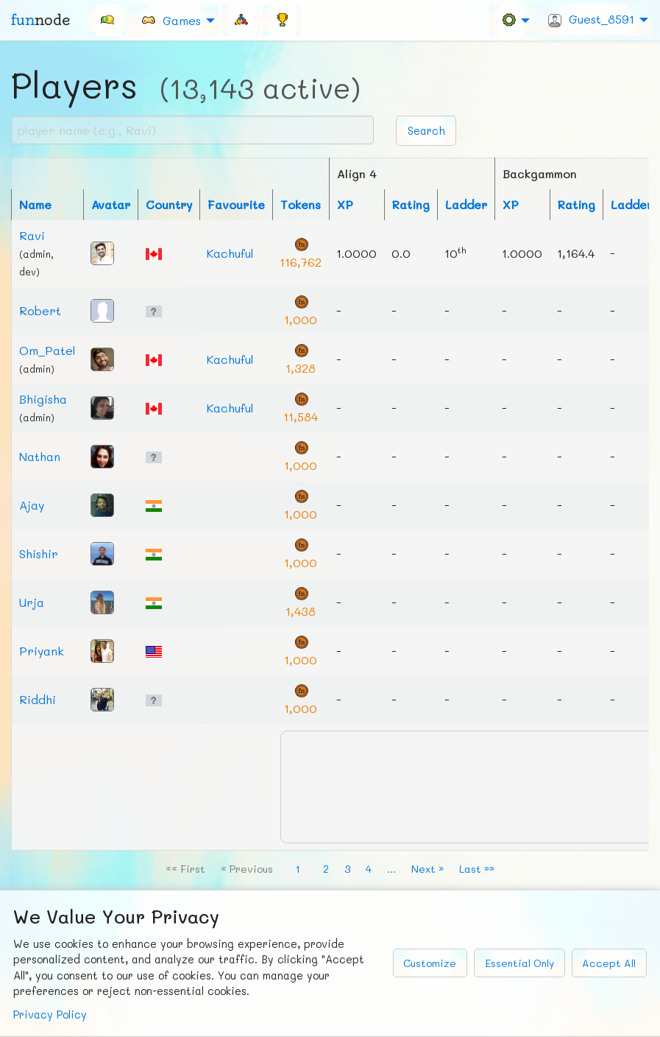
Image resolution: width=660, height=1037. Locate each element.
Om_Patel (47, 350)
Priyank (41, 650)
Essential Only (519, 963)
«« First (185, 869)
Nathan (39, 456)
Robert (40, 310)
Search (426, 131)
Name (35, 204)
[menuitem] (107, 19)
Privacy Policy (50, 1015)
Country (169, 204)
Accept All (609, 963)
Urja (31, 602)
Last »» (476, 869)
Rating (411, 204)
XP (345, 204)
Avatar (110, 204)
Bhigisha (43, 399)
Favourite (236, 204)
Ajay (31, 505)
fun (40, 20)
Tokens (300, 204)
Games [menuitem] (171, 19)
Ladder (466, 204)
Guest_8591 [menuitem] (591, 19)
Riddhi (37, 699)
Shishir (38, 553)
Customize (429, 963)
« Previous (247, 869)
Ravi (32, 235)
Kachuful (230, 253)
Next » (427, 869)
